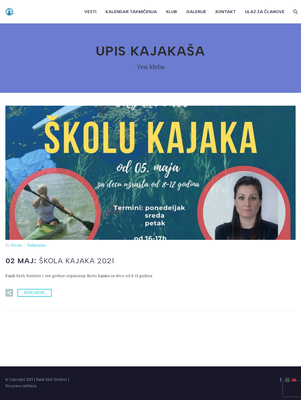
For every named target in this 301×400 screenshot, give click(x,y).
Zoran (16, 246)
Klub (171, 11)
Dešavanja (36, 246)
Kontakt (225, 11)
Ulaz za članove (265, 11)
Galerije (196, 11)
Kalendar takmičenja (131, 11)
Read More (34, 292)
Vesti (90, 11)
